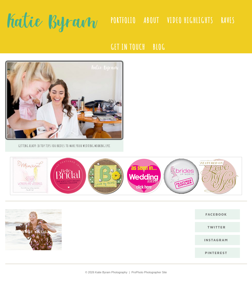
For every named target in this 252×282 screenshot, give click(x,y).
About (151, 20)
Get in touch (128, 47)
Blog (159, 47)
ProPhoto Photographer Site (149, 272)
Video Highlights (190, 20)
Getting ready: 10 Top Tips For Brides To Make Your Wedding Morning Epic (64, 146)
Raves (228, 20)
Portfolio (123, 20)
